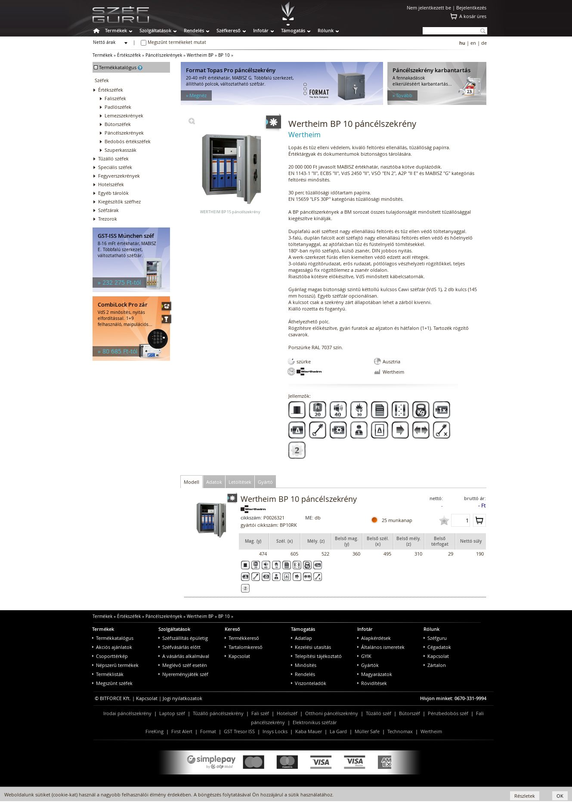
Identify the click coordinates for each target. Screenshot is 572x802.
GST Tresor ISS (239, 731)
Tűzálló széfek (113, 158)
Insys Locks (275, 731)
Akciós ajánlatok (112, 647)
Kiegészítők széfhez (119, 201)
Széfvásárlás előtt (179, 647)
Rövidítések (372, 683)
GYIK (364, 656)
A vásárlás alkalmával (183, 656)
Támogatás (293, 30)
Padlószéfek (118, 107)
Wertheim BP (200, 55)
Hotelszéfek (111, 184)
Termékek (116, 30)
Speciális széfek (115, 167)
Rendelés (194, 30)
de (484, 43)
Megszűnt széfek (112, 683)
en (473, 43)
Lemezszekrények (124, 115)
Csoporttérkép (110, 656)
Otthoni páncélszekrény (331, 713)
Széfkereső (228, 30)
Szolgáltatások (155, 30)
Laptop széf (172, 713)
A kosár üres (472, 16)
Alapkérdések (374, 638)
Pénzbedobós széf (448, 713)
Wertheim (431, 731)
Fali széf (260, 713)
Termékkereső (242, 638)
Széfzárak (108, 210)
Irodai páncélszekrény (127, 713)
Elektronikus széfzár (315, 722)
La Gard (338, 731)
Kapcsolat (237, 656)
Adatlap (301, 638)
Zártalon (435, 665)
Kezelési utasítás (311, 647)
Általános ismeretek (381, 647)
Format (208, 731)
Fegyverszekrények (119, 175)
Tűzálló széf (378, 713)
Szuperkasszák (120, 150)
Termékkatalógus (112, 638)
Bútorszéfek (118, 124)
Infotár (261, 30)
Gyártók (368, 665)
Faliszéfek (115, 98)
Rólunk (326, 30)
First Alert (181, 731)
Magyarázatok (374, 674)
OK (560, 796)
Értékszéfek (129, 55)
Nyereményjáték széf (183, 674)
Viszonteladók (308, 683)
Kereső (232, 629)
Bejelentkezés (471, 7)
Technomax (400, 731)
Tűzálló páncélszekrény (218, 713)
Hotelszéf (287, 713)
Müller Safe (367, 731)
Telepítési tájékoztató (316, 656)
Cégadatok (437, 647)
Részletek (524, 796)
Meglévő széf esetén (182, 665)
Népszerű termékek (115, 665)
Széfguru (435, 638)
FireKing (154, 731)
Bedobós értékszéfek (128, 141)
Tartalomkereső (244, 647)
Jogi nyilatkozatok (182, 698)
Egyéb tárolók (113, 193)
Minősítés (303, 665)
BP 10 (224, 55)
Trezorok (107, 218)
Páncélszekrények (163, 55)
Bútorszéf (409, 713)
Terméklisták (108, 674)
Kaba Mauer (308, 731)
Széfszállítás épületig (183, 638)
